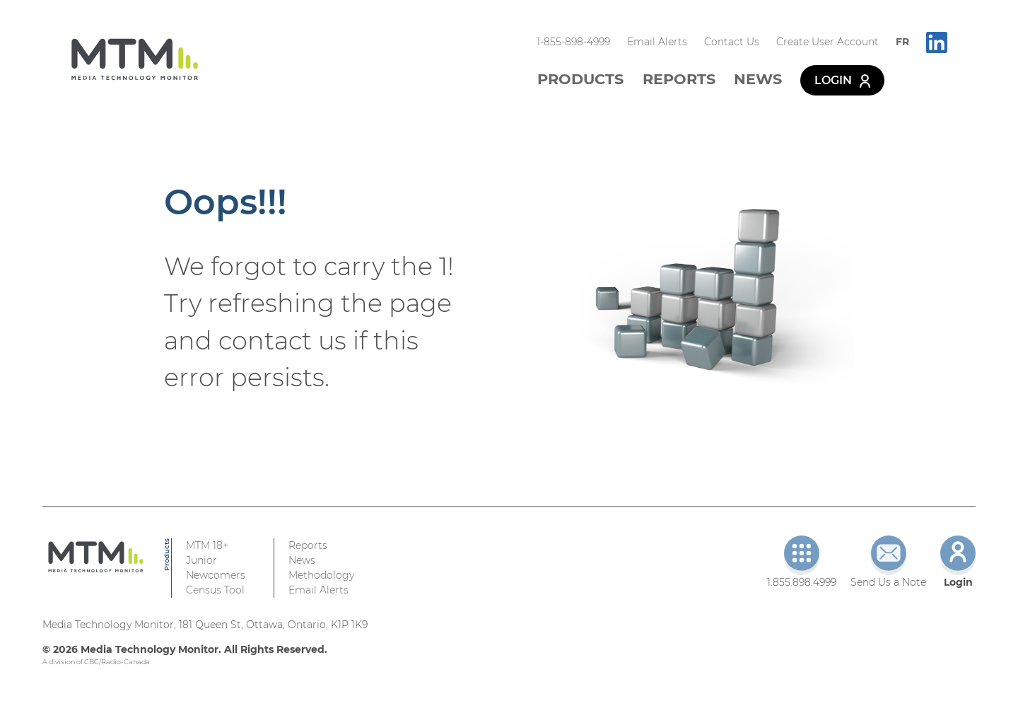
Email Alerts (657, 41)
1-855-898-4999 (573, 41)
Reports (679, 79)
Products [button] (580, 79)
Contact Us (731, 41)
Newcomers (215, 575)
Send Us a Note (888, 562)
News (758, 79)
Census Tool (215, 590)
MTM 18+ (207, 545)
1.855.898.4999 (801, 562)
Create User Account (827, 41)
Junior (201, 560)
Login (842, 81)
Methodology (321, 575)
